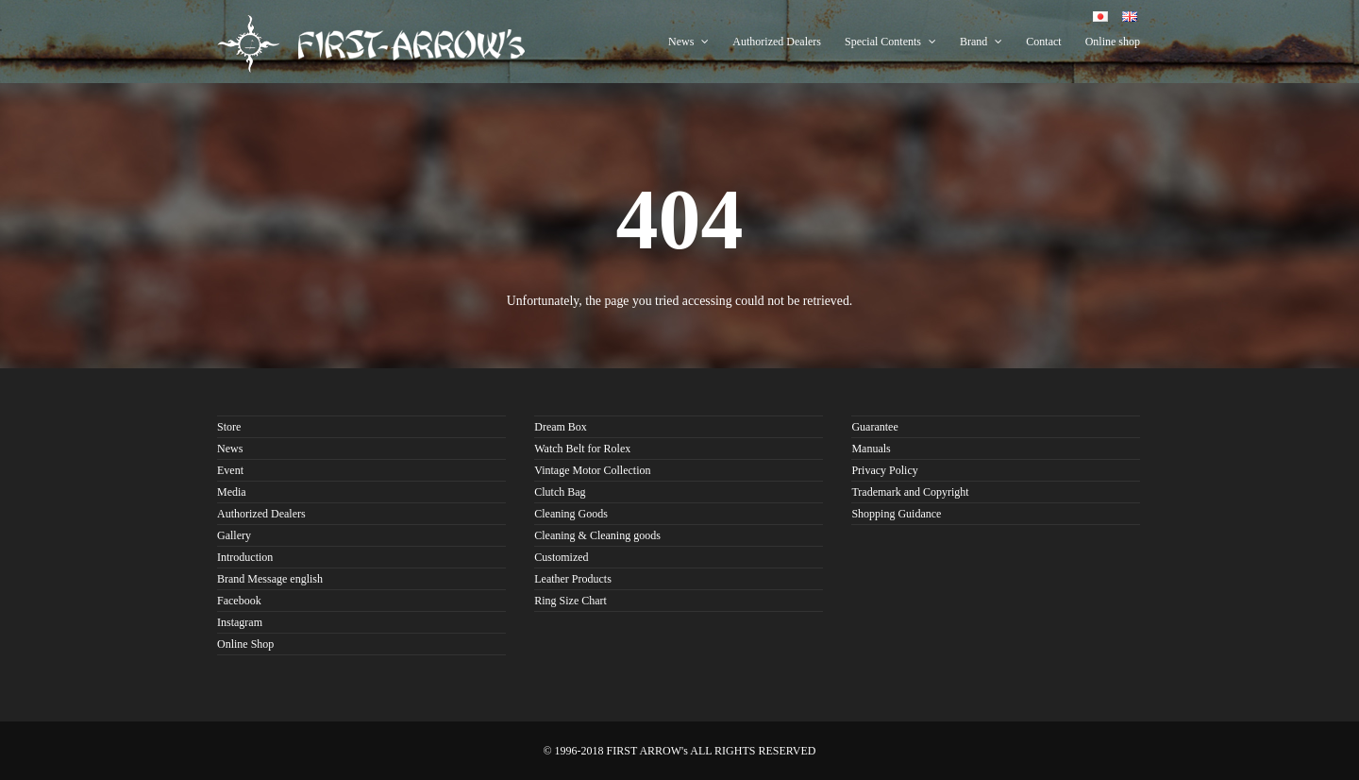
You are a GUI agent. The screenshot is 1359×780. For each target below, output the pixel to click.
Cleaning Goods (571, 513)
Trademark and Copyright (909, 492)
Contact (1043, 41)
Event (230, 470)
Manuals (870, 448)
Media (231, 492)
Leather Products (573, 578)
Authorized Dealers (776, 41)
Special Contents (890, 41)
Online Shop (245, 644)
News (688, 41)
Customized (561, 557)
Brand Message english (270, 578)
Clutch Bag (559, 492)
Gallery (234, 535)
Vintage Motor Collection (592, 470)
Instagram (239, 622)
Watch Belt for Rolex (582, 448)
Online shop (1112, 41)
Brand (981, 41)
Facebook (239, 600)
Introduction (245, 557)
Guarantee (874, 426)
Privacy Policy (884, 470)
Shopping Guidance (896, 513)
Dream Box (560, 426)
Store (229, 426)
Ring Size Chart (570, 600)
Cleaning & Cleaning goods (597, 535)
